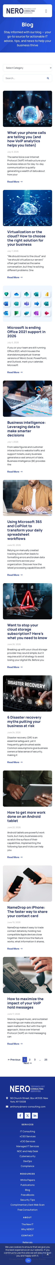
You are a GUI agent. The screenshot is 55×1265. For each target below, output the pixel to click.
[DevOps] (27, 1161)
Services (28, 1124)
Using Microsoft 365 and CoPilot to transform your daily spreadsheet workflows (25, 530)
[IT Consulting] (27, 1131)
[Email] (27, 1106)
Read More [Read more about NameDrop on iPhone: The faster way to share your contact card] (13, 948)
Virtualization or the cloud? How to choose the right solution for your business (26, 238)
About (27, 1217)
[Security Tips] (27, 1200)
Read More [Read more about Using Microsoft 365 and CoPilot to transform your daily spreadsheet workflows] (13, 574)
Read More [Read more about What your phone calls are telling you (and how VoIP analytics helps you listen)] (13, 181)
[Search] (48, 78)
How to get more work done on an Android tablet (26, 816)
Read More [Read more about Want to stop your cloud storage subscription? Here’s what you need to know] (13, 667)
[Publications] (27, 1185)
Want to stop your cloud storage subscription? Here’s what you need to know (27, 631)
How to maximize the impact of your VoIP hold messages (25, 1003)
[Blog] (27, 1190)
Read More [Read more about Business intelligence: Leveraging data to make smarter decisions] (13, 471)
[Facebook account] (20, 1116)
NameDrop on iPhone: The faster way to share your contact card (27, 911)
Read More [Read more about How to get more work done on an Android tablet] (13, 857)
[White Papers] (27, 1180)
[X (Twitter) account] (28, 1116)
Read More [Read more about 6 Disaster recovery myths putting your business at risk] (13, 762)
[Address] (27, 1099)
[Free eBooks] (27, 1195)
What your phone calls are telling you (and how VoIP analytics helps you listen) (26, 138)
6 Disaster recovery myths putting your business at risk (24, 721)
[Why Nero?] (27, 1229)
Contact (27, 1235)
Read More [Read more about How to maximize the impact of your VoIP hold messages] (13, 1043)
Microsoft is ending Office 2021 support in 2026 (26, 331)
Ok (28, 1260)
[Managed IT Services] (27, 1146)
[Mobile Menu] (46, 11)
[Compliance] (27, 1166)
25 (46, 1059)
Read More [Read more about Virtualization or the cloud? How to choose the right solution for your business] (13, 277)
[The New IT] (27, 1224)
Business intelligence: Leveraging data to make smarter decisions (26, 428)
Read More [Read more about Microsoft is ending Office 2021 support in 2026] (13, 372)
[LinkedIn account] (35, 1116)
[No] (47, 1255)
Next (28, 1063)
